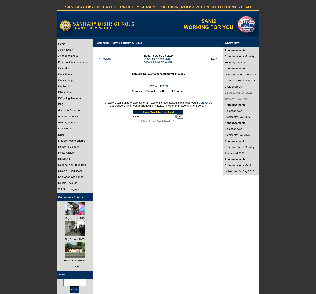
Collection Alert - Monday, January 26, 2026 (240, 150)
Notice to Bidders (68, 146)
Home (61, 43)
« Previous (104, 58)
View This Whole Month (158, 58)
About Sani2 (65, 49)
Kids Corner (65, 128)
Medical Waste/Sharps (71, 140)
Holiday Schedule (68, 122)
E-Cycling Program (69, 98)
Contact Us (65, 86)
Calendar (63, 68)
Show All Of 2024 (158, 86)
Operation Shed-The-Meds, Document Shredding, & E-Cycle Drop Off (241, 80)
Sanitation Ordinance (70, 176)
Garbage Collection (69, 110)
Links (61, 134)
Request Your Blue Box (72, 164)
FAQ (61, 104)
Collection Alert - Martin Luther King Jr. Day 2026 (239, 168)
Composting (65, 80)
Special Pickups (67, 183)
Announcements (68, 55)
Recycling (64, 158)
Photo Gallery (66, 152)
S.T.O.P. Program (68, 189)
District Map (65, 92)
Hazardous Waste (68, 116)
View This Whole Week (158, 61)
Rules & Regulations (70, 170)
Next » (214, 58)
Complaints (65, 74)
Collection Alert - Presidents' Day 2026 (237, 113)
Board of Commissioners (73, 62)
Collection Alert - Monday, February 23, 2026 (240, 59)
